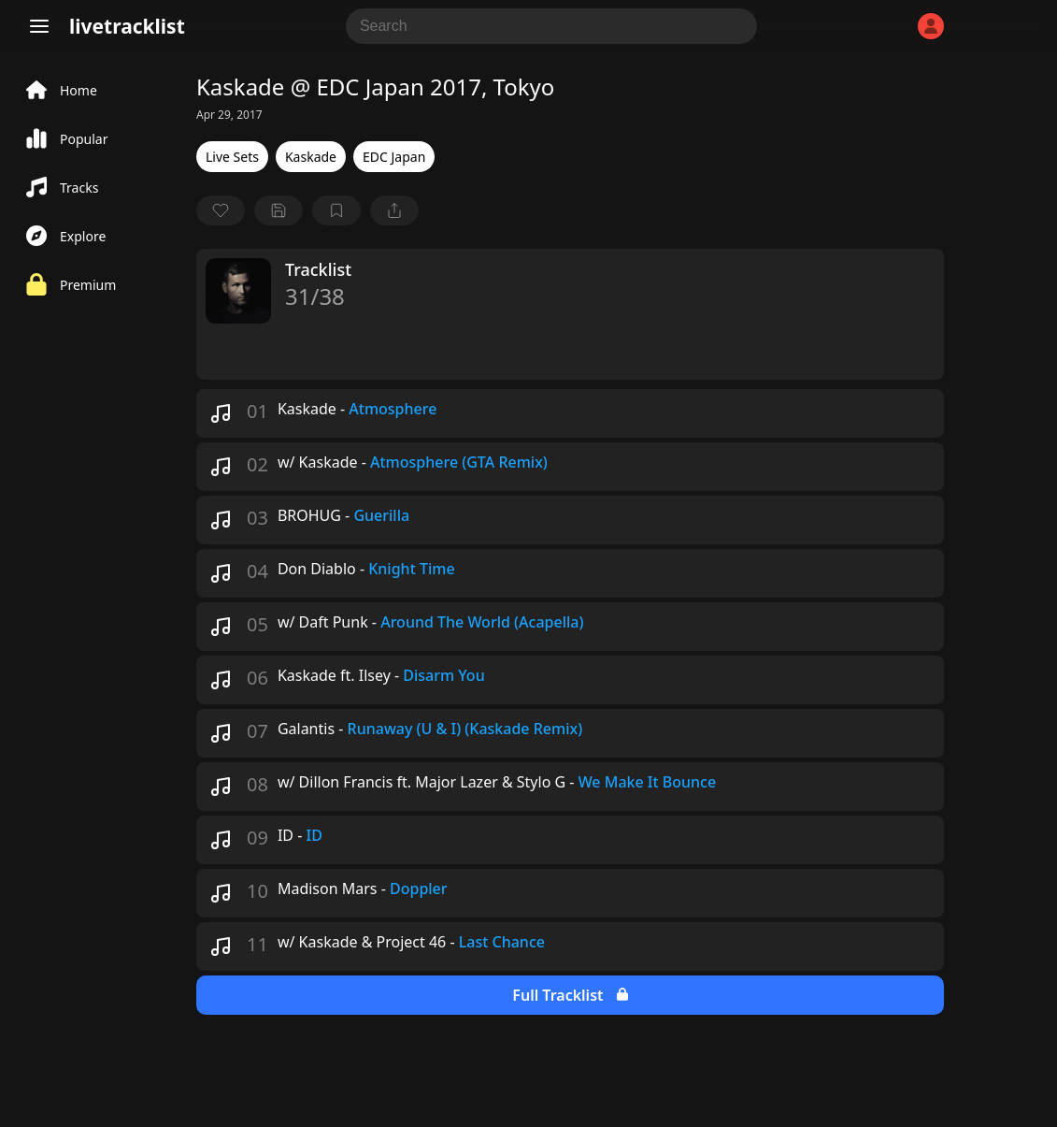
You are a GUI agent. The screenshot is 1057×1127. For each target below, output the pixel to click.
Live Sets (232, 157)
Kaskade (310, 157)
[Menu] (39, 26)
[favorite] (220, 210)
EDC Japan (394, 157)
